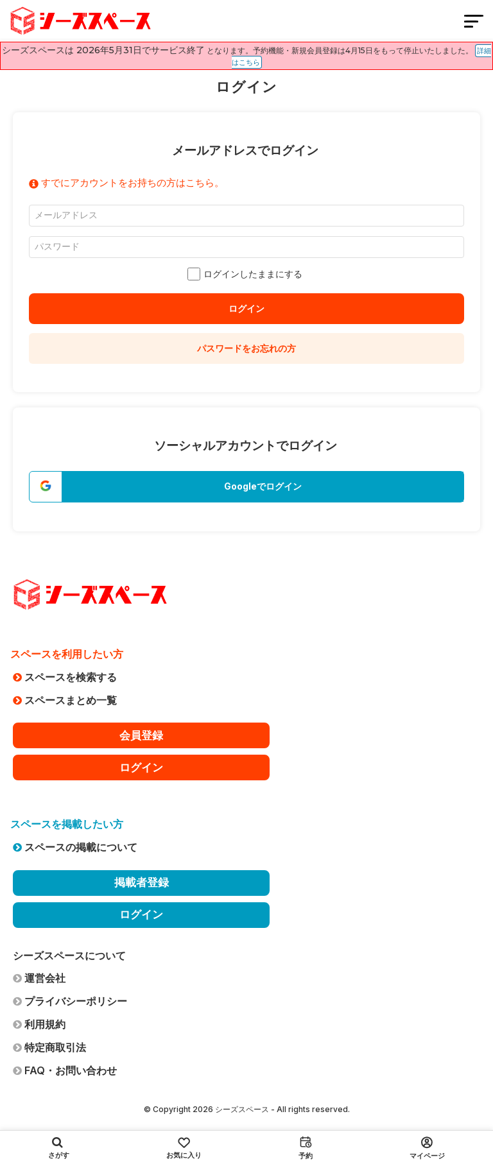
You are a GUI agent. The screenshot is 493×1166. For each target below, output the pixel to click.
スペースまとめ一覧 (65, 700)
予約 (305, 1148)
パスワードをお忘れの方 (246, 348)
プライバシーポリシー (70, 1001)
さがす (58, 1148)
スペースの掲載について (75, 847)
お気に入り (184, 1148)
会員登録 (141, 735)
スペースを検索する (65, 677)
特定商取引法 (49, 1047)
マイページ (427, 1148)
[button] (246, 486)
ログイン (246, 308)
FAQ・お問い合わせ (65, 1070)
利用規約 (39, 1024)
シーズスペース (242, 1109)
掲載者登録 (141, 882)
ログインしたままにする (246, 274)
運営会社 (39, 978)
